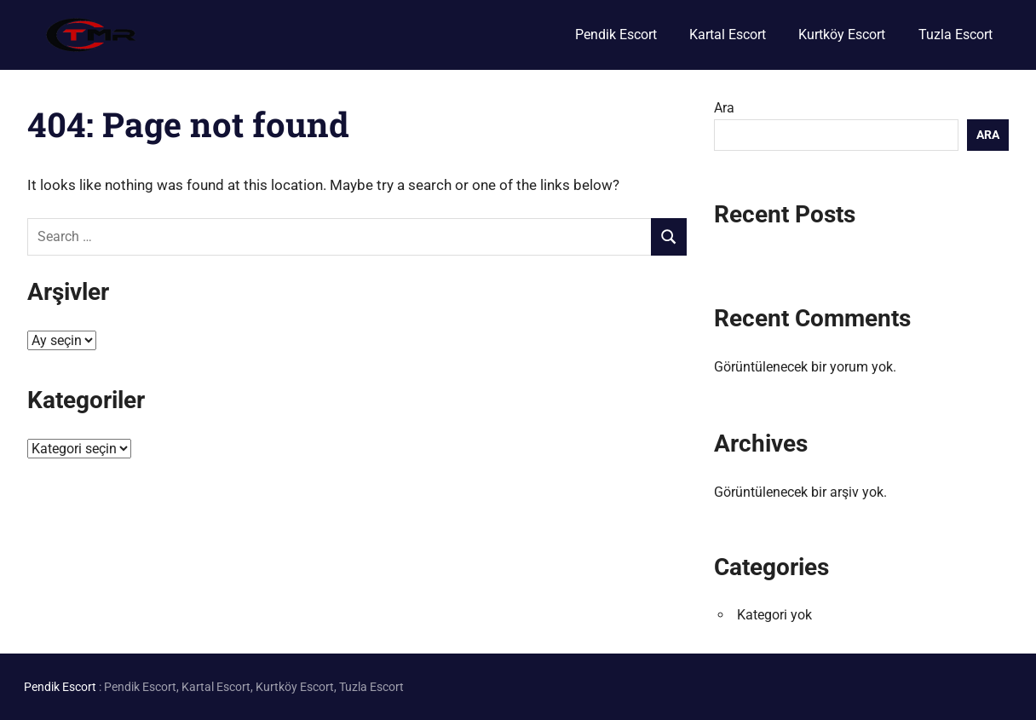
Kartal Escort (727, 34)
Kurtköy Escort (841, 34)
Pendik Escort (616, 34)
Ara (724, 108)
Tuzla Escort (955, 34)
